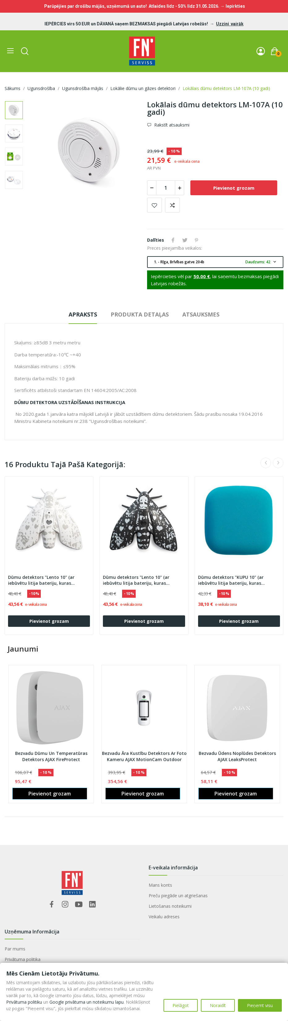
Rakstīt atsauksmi (171, 125)
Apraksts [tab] (83, 314)
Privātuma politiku (24, 1002)
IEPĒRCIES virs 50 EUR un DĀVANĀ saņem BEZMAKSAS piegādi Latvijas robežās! (126, 23)
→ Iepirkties (232, 6)
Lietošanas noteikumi (170, 906)
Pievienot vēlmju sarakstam (154, 205)
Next (278, 463)
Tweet (185, 240)
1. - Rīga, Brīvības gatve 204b (215, 262)
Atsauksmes (200, 314)
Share (173, 240)
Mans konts (160, 885)
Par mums (15, 949)
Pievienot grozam (233, 188)
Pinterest (196, 240)
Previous (265, 463)
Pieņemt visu (260, 1005)
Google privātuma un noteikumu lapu (86, 1002)
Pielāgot (180, 1005)
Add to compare (172, 205)
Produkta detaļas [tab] (140, 314)
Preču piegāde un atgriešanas (178, 895)
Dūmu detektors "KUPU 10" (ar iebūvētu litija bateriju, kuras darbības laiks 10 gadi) (231, 580)
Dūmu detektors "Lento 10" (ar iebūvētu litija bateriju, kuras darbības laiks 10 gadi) (41, 580)
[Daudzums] (165, 187)
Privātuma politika (22, 959)
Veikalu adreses (164, 917)
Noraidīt (218, 1005)
